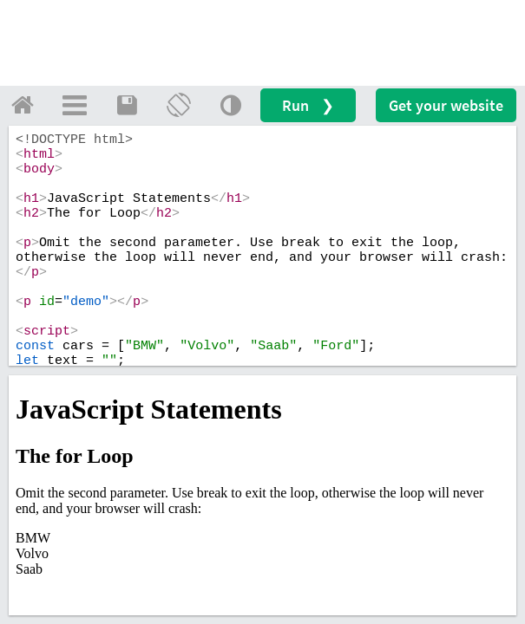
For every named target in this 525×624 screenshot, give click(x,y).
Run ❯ (308, 105)
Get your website (446, 105)
